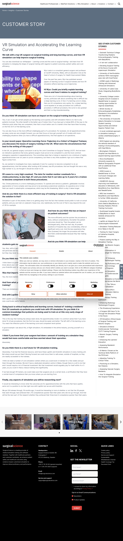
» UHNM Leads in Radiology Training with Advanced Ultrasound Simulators (108, 83)
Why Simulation (83, 4)
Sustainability (105, 457)
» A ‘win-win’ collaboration (108, 63)
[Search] (119, 4)
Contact (111, 4)
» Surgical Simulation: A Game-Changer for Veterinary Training (109, 252)
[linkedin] (71, 450)
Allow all (90, 294)
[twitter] (80, 450)
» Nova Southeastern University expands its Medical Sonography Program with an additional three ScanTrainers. (109, 163)
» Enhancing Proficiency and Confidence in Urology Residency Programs (108, 266)
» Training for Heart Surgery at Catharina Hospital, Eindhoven (108, 234)
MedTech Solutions (68, 4)
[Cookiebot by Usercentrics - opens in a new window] (95, 245)
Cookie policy (105, 450)
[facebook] (76, 450)
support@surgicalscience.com (47, 480)
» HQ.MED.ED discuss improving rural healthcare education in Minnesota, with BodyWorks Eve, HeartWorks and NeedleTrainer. (108, 185)
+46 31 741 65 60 (44, 464)
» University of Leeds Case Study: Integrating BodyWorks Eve (109, 91)
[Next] (120, 422)
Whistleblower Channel (108, 459)
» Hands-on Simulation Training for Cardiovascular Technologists (108, 273)
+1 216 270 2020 (45, 466)
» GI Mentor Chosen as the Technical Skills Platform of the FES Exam (108, 353)
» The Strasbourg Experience (109, 308)
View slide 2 (61, 432)
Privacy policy (105, 453)
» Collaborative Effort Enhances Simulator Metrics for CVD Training (108, 292)
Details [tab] (61, 251)
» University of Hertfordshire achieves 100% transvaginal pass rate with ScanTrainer (108, 75)
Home (4, 10)
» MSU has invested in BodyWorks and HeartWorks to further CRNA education (108, 195)
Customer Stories (22, 10)
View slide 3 (64, 432)
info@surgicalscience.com (46, 473)
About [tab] (90, 251)
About (93, 4)
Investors (101, 4)
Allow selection (61, 294)
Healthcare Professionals (49, 4)
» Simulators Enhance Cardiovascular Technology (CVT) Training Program (108, 329)
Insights (11, 10)
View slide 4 (66, 432)
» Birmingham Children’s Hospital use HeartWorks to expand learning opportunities (109, 153)
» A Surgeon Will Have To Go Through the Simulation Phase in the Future (109, 313)
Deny (33, 294)
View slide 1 (59, 432)
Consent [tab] (33, 251)
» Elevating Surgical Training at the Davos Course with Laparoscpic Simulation (108, 68)
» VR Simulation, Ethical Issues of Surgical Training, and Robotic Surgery (109, 321)
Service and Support (107, 455)
